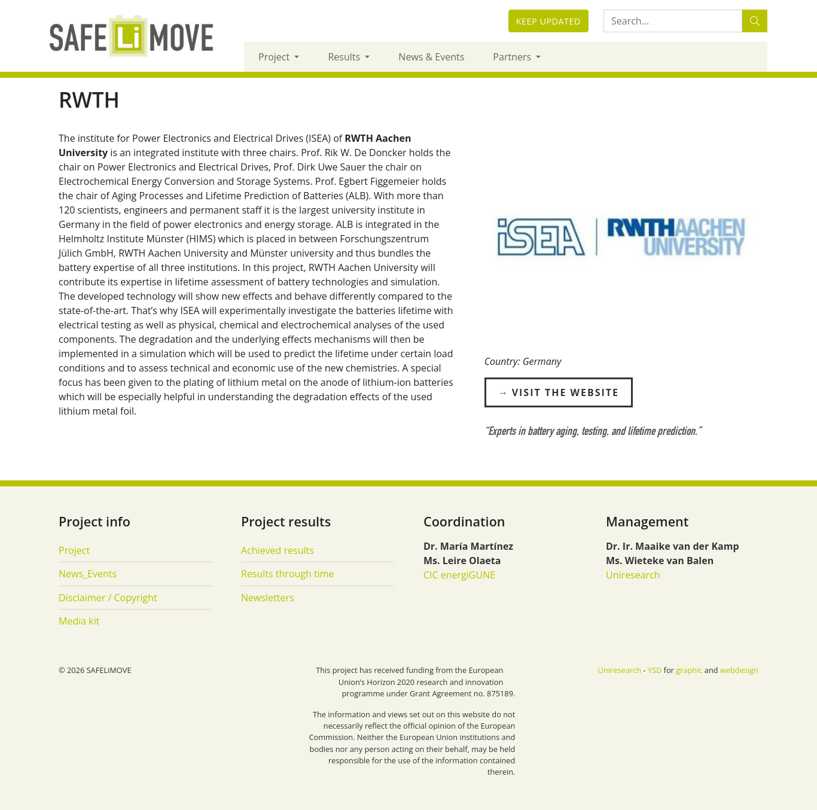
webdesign (739, 670)
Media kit (79, 621)
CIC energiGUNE (459, 574)
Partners (513, 56)
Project (275, 56)
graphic (689, 670)
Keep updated (548, 21)
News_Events (88, 573)
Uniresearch (633, 574)
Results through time (287, 573)
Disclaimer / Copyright (108, 597)
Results (345, 56)
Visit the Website (565, 392)
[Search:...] (672, 21)
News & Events (431, 56)
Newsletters (267, 597)
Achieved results (277, 550)
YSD (654, 670)
